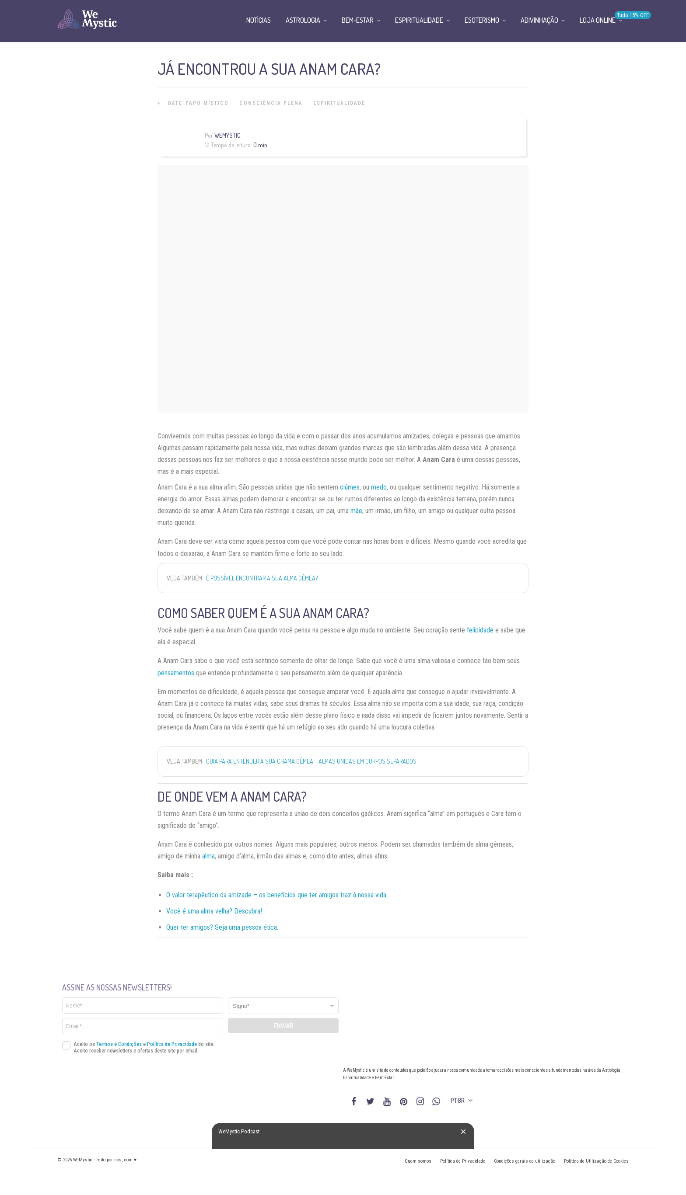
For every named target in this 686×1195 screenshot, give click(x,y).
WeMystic (227, 135)
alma (208, 856)
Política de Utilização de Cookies (596, 1161)
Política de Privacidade (172, 1044)
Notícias (258, 20)
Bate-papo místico (198, 103)
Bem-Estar (358, 20)
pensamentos (176, 673)
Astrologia (303, 20)
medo (379, 487)
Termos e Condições (119, 1044)
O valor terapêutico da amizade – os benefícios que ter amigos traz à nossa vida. (277, 895)
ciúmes (350, 487)
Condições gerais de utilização (524, 1161)
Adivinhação (539, 20)
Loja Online (598, 20)
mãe (356, 511)
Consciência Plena (271, 103)
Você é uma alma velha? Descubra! (214, 911)
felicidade (480, 630)
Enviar (283, 1025)
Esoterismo (482, 20)
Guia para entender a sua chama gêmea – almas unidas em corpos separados (311, 761)
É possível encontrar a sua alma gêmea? (262, 578)
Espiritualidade (339, 103)
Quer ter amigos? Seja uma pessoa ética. (222, 927)
